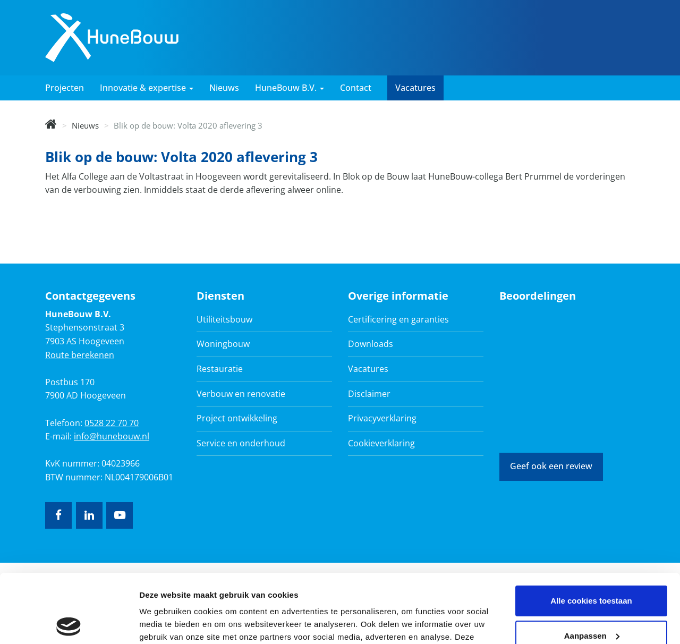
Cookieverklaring (381, 443)
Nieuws (224, 88)
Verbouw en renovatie (241, 394)
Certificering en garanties (398, 319)
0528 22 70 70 (111, 423)
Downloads (370, 344)
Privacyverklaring (382, 418)
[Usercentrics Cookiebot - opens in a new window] (68, 623)
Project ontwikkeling (237, 418)
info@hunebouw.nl (111, 436)
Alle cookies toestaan (591, 532)
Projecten (64, 88)
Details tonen (164, 623)
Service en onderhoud (241, 443)
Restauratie (220, 369)
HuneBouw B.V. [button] (289, 88)
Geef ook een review (551, 466)
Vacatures (415, 88)
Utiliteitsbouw (224, 319)
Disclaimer (369, 394)
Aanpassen (591, 566)
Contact (355, 88)
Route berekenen (79, 355)
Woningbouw (223, 344)
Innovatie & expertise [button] (146, 88)
